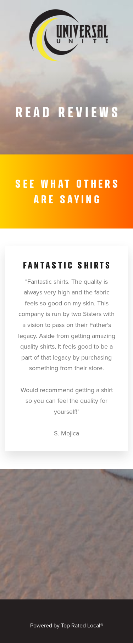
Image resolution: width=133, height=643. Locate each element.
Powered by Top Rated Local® (66, 625)
